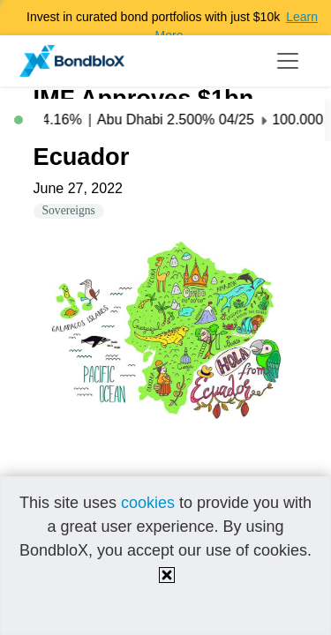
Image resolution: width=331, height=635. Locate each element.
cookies (148, 503)
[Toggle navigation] (288, 61)
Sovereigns (68, 210)
